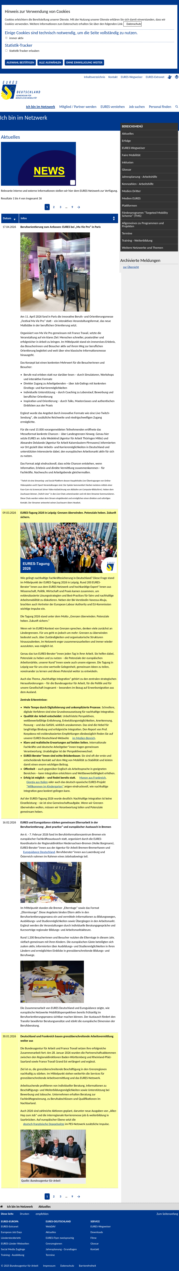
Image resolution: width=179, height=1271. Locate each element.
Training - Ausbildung (12, 1255)
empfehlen (42, 1214)
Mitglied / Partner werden (77, 106)
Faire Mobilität (131, 155)
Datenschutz (134, 24)
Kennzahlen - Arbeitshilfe (138, 184)
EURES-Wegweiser (132, 77)
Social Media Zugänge (13, 1249)
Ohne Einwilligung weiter (84, 62)
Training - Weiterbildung (137, 240)
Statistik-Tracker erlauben (24, 51)
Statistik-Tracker (18, 45)
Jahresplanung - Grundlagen (61, 1249)
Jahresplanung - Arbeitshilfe (139, 177)
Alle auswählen (50, 62)
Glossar (126, 169)
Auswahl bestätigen (20, 62)
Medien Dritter (131, 191)
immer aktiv (16, 38)
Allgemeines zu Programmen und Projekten (143, 224)
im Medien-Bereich (83, 738)
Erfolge (126, 141)
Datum (7, 218)
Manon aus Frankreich (92, 777)
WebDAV (51, 1226)
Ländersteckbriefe (11, 1238)
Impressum (49, 1265)
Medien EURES (131, 198)
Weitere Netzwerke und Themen (142, 248)
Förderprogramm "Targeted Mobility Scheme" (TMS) (145, 214)
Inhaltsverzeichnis (94, 77)
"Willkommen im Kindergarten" (45, 786)
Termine (127, 233)
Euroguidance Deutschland (39, 852)
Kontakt (112, 77)
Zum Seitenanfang (167, 1214)
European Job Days (11, 1232)
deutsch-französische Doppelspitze (43, 1124)
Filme (94, 1238)
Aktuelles (128, 133)
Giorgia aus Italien (37, 782)
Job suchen (137, 106)
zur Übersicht (131, 267)
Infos (24, 218)
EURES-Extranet (155, 77)
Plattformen (129, 205)
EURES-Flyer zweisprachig (60, 1238)
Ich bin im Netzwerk (40, 106)
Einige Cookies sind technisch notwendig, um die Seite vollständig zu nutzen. (71, 32)
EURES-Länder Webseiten (15, 1243)
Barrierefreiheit (87, 1265)
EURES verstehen (113, 106)
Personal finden (160, 106)
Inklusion (127, 162)
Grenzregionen (54, 1243)
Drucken (24, 1213)
